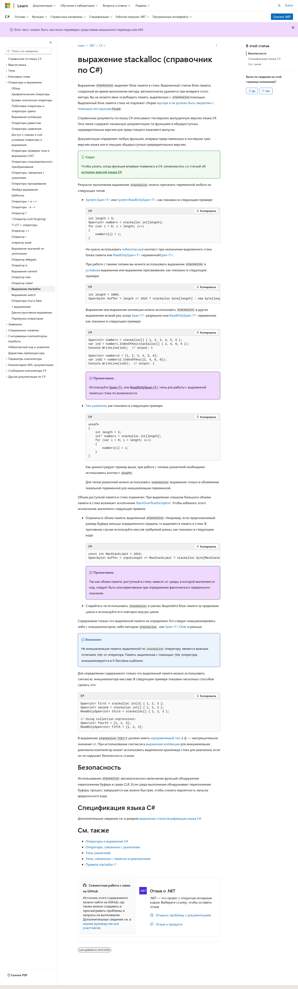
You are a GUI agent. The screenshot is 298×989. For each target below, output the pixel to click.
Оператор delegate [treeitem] (24, 259)
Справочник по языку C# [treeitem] (24, 59)
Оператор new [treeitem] (21, 277)
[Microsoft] (7, 5)
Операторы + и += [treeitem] (24, 201)
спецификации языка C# (182, 818)
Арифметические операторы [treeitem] (31, 94)
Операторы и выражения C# (107, 841)
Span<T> (166, 255)
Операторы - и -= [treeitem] (23, 207)
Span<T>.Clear (176, 626)
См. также (254, 64)
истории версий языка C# (101, 172)
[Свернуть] (50, 42)
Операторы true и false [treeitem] (27, 301)
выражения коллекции (163, 744)
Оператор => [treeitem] (21, 231)
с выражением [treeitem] (21, 307)
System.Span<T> (98, 199)
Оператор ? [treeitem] (19, 213)
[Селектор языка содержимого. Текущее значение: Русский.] (14, 982)
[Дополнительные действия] (216, 45)
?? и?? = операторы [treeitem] (24, 225)
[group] (153, 296)
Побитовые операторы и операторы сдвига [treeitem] (28, 108)
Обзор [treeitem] (16, 88)
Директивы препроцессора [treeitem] (26, 353)
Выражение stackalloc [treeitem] (26, 289)
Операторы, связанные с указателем (113, 847)
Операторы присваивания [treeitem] (29, 183)
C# (101, 45)
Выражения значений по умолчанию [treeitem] (28, 251)
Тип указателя (96, 405)
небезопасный (133, 249)
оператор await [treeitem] (21, 242)
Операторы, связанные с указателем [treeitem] (28, 175)
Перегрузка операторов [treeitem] (27, 318)
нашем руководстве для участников (101, 925)
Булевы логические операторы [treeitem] (32, 100)
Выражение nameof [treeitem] (24, 271)
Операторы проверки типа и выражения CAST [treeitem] (30, 153)
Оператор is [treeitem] (19, 265)
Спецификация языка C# (264, 59)
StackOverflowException (153, 503)
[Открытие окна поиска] (279, 5)
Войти (289, 5)
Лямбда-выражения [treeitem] (25, 189)
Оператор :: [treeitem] (19, 237)
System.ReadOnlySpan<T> (136, 199)
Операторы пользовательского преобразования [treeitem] (32, 164)
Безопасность (257, 53)
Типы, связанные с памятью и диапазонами (118, 858)
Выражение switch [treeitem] (24, 295)
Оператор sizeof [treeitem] (22, 283)
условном (93, 270)
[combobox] (28, 51)
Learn (81, 45)
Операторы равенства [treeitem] (26, 123)
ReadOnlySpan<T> (127, 255)
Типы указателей (98, 853)
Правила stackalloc (99, 864)
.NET (92, 45)
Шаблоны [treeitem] (18, 195)
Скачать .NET (282, 17)
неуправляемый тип (165, 738)
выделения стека (151, 818)
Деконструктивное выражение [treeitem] (32, 312)
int (94, 744)
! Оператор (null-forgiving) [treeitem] (29, 219)
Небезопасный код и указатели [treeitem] (28, 347)
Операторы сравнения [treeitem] (26, 129)
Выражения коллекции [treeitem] (26, 117)
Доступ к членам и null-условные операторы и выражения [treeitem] (27, 140)
